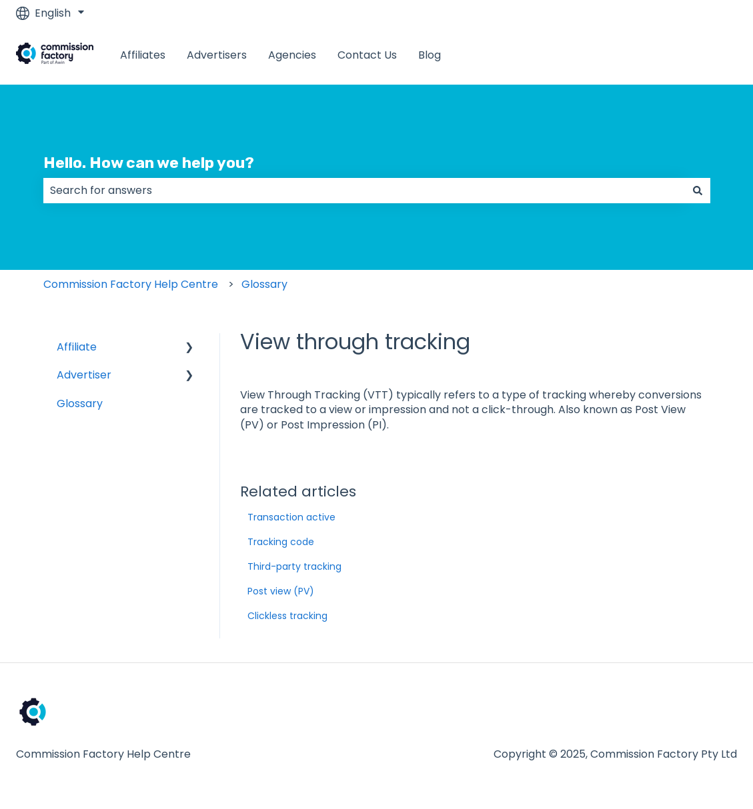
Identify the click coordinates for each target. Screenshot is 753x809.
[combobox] (364, 190)
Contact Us (367, 55)
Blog (429, 55)
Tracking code (280, 541)
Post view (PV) (280, 591)
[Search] (697, 190)
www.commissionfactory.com (646, 55)
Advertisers (217, 55)
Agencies (292, 55)
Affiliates (142, 55)
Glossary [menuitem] (80, 403)
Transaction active (291, 517)
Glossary (264, 284)
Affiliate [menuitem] (77, 347)
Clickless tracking (287, 615)
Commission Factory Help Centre (130, 284)
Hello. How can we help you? (148, 162)
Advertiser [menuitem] (84, 375)
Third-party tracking (294, 566)
